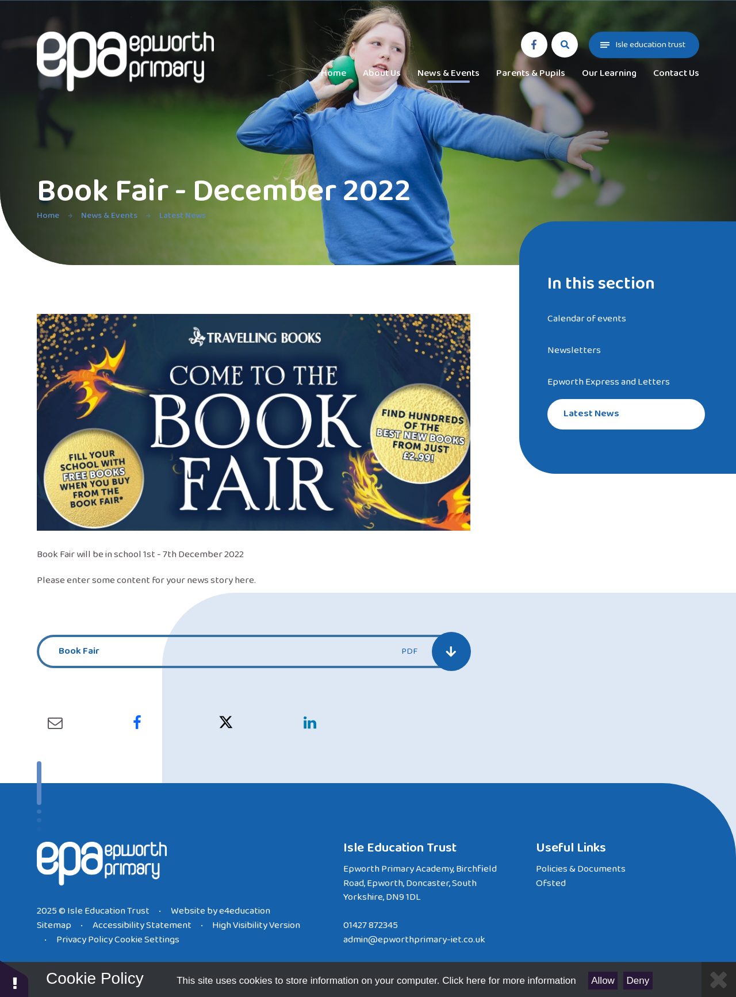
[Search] (564, 45)
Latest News (182, 216)
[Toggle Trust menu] (644, 45)
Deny (638, 980)
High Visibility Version (256, 925)
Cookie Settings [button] (146, 940)
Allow (603, 980)
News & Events (109, 216)
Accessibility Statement (142, 925)
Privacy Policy (84, 940)
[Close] (719, 979)
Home (48, 216)
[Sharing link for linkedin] (310, 723)
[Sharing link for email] (55, 723)
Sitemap (54, 925)
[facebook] (534, 45)
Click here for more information (509, 980)
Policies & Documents (581, 869)
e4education (244, 911)
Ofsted (551, 883)
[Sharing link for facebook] (137, 723)
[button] (14, 978)
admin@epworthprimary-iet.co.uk (414, 940)
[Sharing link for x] (225, 723)
